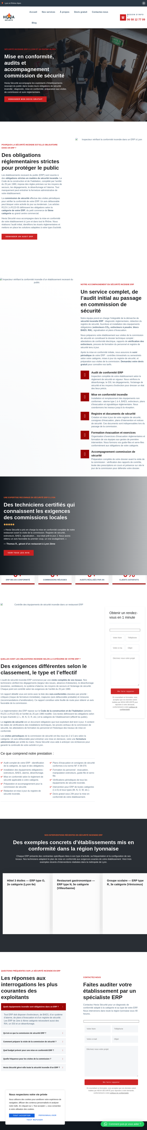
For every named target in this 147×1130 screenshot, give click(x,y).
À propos (64, 12)
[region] (35, 1108)
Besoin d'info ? (135, 15)
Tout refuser (48, 1116)
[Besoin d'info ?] (122, 17)
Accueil (33, 12)
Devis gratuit (80, 12)
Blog (34, 23)
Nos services (48, 12)
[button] (122, 1124)
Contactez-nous (100, 12)
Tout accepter (35, 1120)
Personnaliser (22, 1116)
